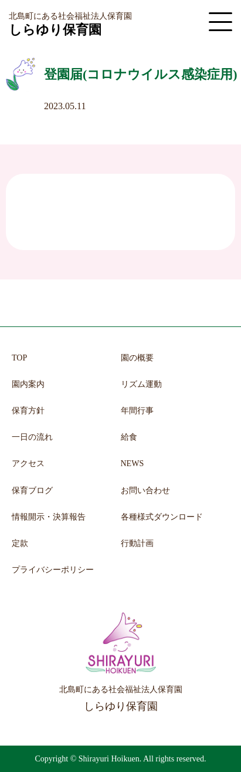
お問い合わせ (145, 490)
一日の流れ (32, 437)
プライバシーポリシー (53, 569)
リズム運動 (141, 384)
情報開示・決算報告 (49, 517)
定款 (20, 543)
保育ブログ (32, 490)
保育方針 (28, 410)
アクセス (28, 463)
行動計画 (137, 543)
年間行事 (137, 410)
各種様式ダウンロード (162, 517)
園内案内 (28, 384)
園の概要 (137, 357)
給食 (129, 437)
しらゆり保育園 (55, 29)
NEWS (132, 463)
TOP (19, 357)
